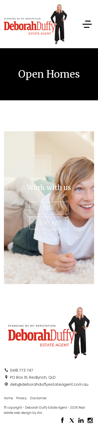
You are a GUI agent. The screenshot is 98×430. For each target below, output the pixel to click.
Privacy (21, 398)
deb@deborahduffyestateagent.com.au (49, 384)
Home (8, 398)
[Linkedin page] (82, 421)
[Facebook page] (63, 421)
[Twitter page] (72, 421)
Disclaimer (38, 398)
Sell (49, 208)
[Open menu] (87, 24)
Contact (49, 223)
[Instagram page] (90, 421)
